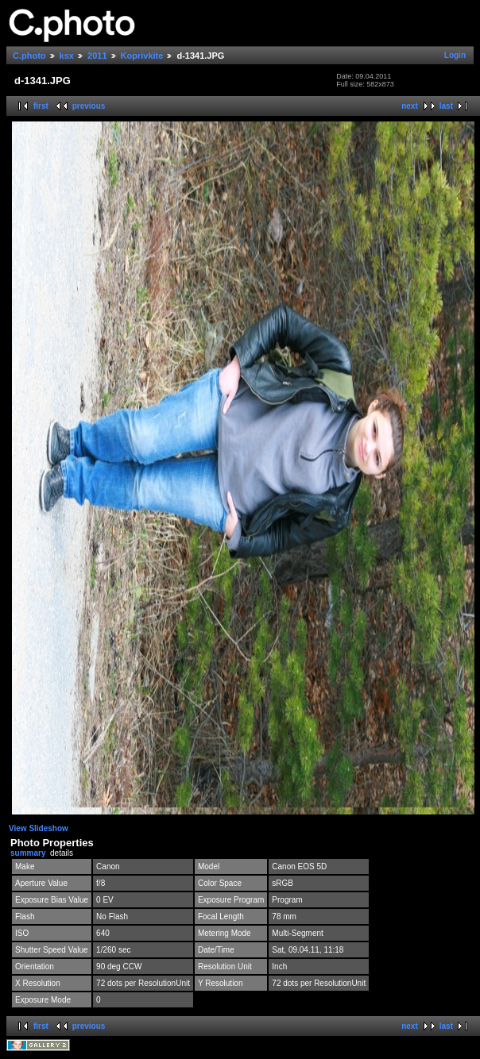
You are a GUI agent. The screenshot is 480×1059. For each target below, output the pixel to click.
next (409, 106)
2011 (96, 55)
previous (89, 106)
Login (455, 55)
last (446, 106)
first (40, 106)
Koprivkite (142, 55)
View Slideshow (38, 828)
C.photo (29, 55)
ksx (67, 55)
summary (27, 853)
